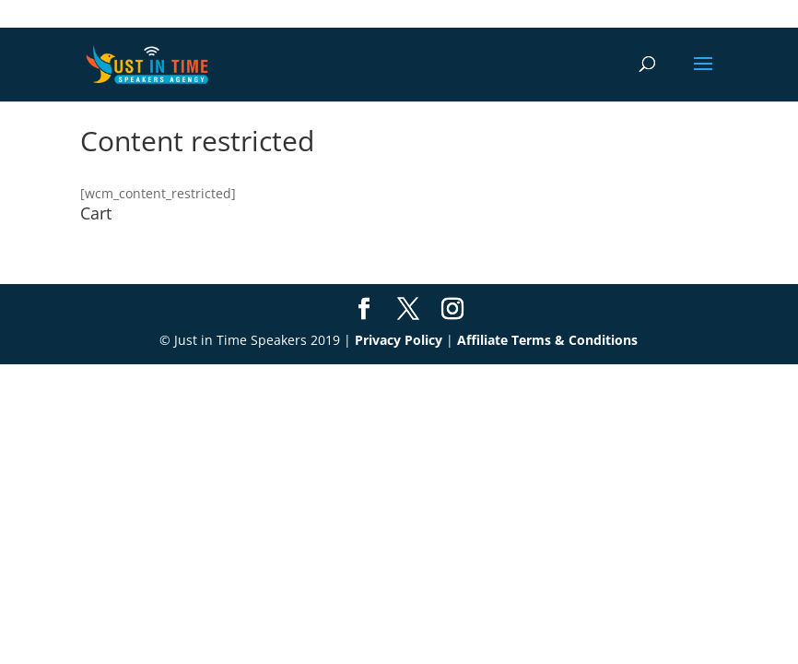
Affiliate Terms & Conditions (547, 340)
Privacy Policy (398, 340)
